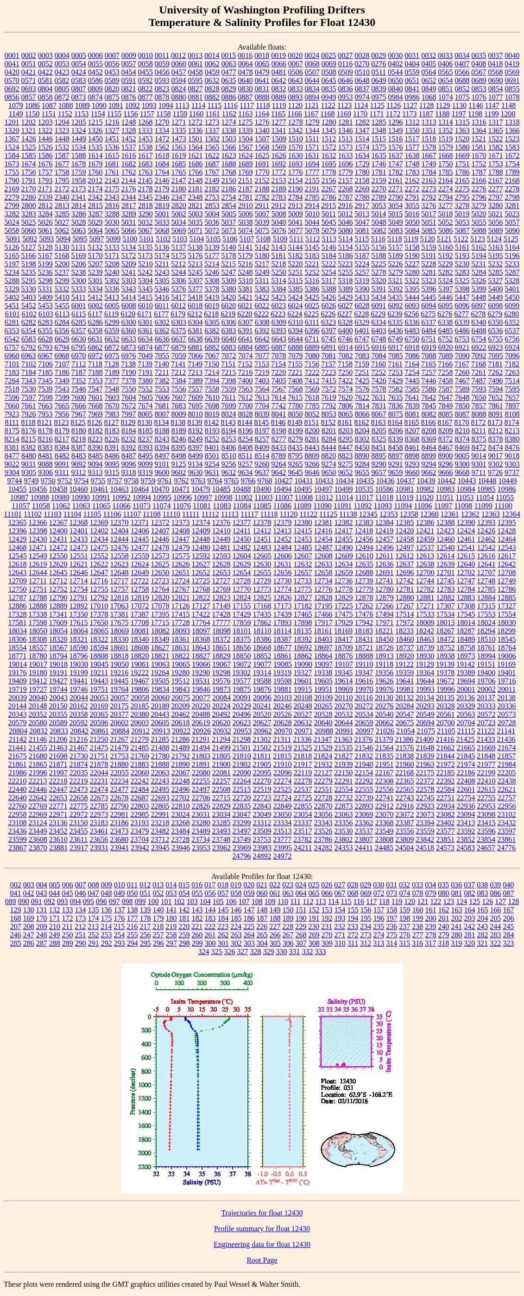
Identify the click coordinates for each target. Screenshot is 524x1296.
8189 (178, 431)
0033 (445, 55)
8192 (195, 431)
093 (62, 901)
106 (231, 901)
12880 (405, 597)
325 (216, 951)
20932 (222, 731)
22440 (17, 789)
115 (346, 901)
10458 (58, 489)
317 (430, 943)
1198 (475, 114)
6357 (78, 331)
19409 (17, 681)
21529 (323, 748)
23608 (38, 839)
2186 (228, 189)
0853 (479, 89)
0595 (195, 80)
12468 (17, 547)
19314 (262, 672)
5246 (212, 272)
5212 (178, 264)
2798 (512, 197)
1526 (45, 147)
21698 (58, 756)
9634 (245, 472)
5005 (228, 214)
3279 (478, 205)
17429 (242, 614)
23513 (282, 831)
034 (430, 885)
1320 (12, 130)
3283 (28, 214)
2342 (95, 197)
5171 (112, 255)
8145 (261, 422)
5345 (145, 289)
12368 (78, 522)
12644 (38, 572)
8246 (178, 439)
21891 (201, 764)
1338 (228, 130)
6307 (245, 322)
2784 (295, 197)
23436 (17, 831)
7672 (128, 406)
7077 (262, 356)
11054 (485, 497)
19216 (119, 672)
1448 (62, 139)
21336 (302, 739)
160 (417, 910)
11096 (423, 506)
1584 (12, 155)
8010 (195, 414)
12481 (221, 547)
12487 (323, 547)
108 (257, 901)
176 (119, 918)
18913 (384, 656)
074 (404, 893)
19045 (99, 664)
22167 (384, 773)
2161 (395, 180)
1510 (295, 139)
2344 (128, 197)
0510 (362, 72)
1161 (212, 114)
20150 (58, 706)
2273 (429, 189)
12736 (343, 581)
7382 (162, 381)
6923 (495, 347)
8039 (262, 414)
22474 (99, 789)
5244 (178, 272)
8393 (145, 447)
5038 (245, 222)
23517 (303, 831)
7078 (278, 356)
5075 (262, 230)
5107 (246, 239)
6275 (428, 314)
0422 (45, 72)
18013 (445, 622)
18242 (425, 631)
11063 (81, 506)
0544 (395, 72)
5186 (345, 255)
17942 (364, 622)
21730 (78, 756)
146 (236, 910)
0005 (78, 55)
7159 (361, 364)
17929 (344, 622)
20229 (242, 706)
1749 (429, 164)
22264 (242, 781)
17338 (38, 614)
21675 (17, 756)
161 (430, 910)
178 (145, 918)
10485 (221, 489)
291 (93, 943)
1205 (78, 122)
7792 (329, 406)
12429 (17, 539)
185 (236, 918)
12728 (241, 581)
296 (158, 943)
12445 (140, 539)
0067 (295, 64)
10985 (486, 489)
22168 (404, 773)
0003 (45, 55)
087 (508, 893)
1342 (295, 130)
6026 (328, 306)
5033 (162, 222)
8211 (479, 431)
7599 (62, 397)
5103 (179, 239)
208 (28, 926)
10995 (162, 497)
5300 (78, 280)
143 (197, 910)
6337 (428, 322)
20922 (181, 731)
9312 (78, 472)
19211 (99, 672)
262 (223, 935)
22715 (221, 798)
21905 (262, 764)
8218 (78, 439)
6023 (278, 306)
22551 (323, 789)
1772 (278, 172)
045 (67, 893)
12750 (17, 589)
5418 (195, 297)
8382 (28, 447)
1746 (379, 164)
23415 (486, 823)
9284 (362, 464)
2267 (329, 189)
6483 (412, 331)
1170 (360, 114)
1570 (295, 147)
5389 (345, 289)
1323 (62, 130)
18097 (201, 631)
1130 (459, 105)
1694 (312, 164)
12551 (78, 556)
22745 (425, 798)
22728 (323, 798)
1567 (245, 147)
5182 (295, 255)
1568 (262, 147)
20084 (221, 698)
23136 (58, 823)
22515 (242, 789)
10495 (303, 489)
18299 (506, 631)
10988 (40, 497)
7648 (462, 397)
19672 (445, 681)
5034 (178, 222)
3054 (395, 205)
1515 (378, 139)
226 (261, 926)
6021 (245, 306)
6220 (244, 314)
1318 (512, 122)
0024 (311, 55)
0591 (128, 80)
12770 (242, 589)
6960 (12, 356)
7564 (262, 389)
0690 (495, 80)
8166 (428, 422)
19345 (343, 672)
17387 (140, 614)
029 (365, 885)
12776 (323, 589)
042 (28, 893)
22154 (363, 773)
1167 (311, 114)
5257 (362, 272)
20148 (38, 706)
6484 (429, 331)
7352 (78, 381)
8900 (445, 456)
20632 (303, 723)
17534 (445, 614)
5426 (328, 297)
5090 (512, 230)
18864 (323, 656)
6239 (394, 314)
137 (119, 910)
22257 (221, 781)
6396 (312, 331)
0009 (128, 55)
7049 (145, 356)
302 (236, 943)
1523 (512, 139)
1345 (329, 130)
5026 (45, 222)
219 (171, 926)
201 (443, 918)
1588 (78, 155)
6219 (228, 314)
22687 (140, 798)
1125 (377, 105)
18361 (180, 639)
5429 (345, 297)
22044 (99, 773)
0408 (478, 64)
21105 (446, 731)
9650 (329, 472)
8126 (95, 422)
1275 (245, 122)
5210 (145, 264)
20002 (486, 689)
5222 (328, 264)
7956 (62, 414)
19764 (119, 689)
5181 (278, 255)
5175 (178, 255)
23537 (364, 831)
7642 (428, 397)
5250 (278, 272)
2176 (128, 189)
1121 (311, 105)
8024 (228, 414)
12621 (78, 564)
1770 (262, 172)
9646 (312, 472)
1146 (475, 105)
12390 (466, 522)
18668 (262, 647)
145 (223, 910)
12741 (384, 581)
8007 (162, 414)
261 (210, 935)
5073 (228, 230)
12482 (242, 547)
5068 (162, 230)
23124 (38, 823)
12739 (363, 581)
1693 (295, 164)
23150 (78, 823)
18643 (201, 647)
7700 (245, 406)
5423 (278, 297)
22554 (344, 789)
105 (218, 901)
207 (15, 926)
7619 (328, 397)
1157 (147, 114)
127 (500, 901)
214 (106, 926)
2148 (195, 180)
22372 (425, 781)
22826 (201, 806)
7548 (112, 389)
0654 (445, 80)
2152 (262, 180)
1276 (262, 122)
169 (28, 918)
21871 (58, 764)
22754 (466, 798)
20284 (405, 706)
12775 (303, 589)
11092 (363, 506)
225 (248, 926)
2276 (479, 189)
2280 (28, 197)
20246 (282, 706)
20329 (466, 706)
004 (41, 885)
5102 (163, 239)
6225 (311, 314)
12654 (242, 572)
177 (132, 918)
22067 (180, 773)
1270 (162, 122)
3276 (428, 205)
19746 (78, 689)
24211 (303, 848)
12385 (405, 522)
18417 (344, 639)
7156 (311, 364)
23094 (466, 814)
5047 (362, 222)
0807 (78, 89)
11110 (171, 514)
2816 (112, 205)
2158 (362, 180)
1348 (379, 130)
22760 (17, 806)
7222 (311, 372)
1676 (45, 164)
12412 (262, 531)
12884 (486, 597)
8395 (178, 447)
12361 (450, 514)
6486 (462, 331)
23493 (221, 831)
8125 (78, 422)
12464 (507, 539)
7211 (162, 372)
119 (396, 901)
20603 (140, 723)
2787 (345, 197)
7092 (479, 356)
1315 (462, 122)
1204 (62, 122)
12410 (221, 531)
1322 (45, 130)
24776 (506, 848)
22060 (140, 773)
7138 (128, 364)
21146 (38, 739)
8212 (495, 431)
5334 (95, 289)
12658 (323, 572)
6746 (345, 339)
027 (339, 885)
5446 (445, 297)
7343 (28, 381)
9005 (462, 456)
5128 (45, 247)
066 (327, 893)
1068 (429, 97)
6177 (161, 314)
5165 (12, 255)
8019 (212, 414)
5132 (95, 247)
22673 (99, 798)
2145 (145, 180)
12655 (262, 572)
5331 (45, 289)
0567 (478, 72)
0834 (312, 89)
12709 (17, 581)
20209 (180, 706)
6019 (211, 306)
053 (171, 893)
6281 (12, 322)
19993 (425, 689)
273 (366, 935)
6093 (411, 306)
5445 (428, 297)
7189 (112, 372)
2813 (62, 205)
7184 (28, 372)
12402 (99, 531)
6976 (128, 356)
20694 (425, 723)
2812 (45, 205)
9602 (178, 472)
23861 (506, 839)
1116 (230, 105)
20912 (140, 731)
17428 (221, 614)
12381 (323, 522)
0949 (329, 97)
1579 (445, 147)
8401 (212, 447)
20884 (120, 731)
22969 (38, 814)
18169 (343, 631)
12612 (404, 556)
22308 (384, 781)
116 (359, 901)
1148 (508, 105)
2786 (329, 197)
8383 (45, 447)
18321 (78, 639)
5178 (228, 255)
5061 (45, 230)
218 (158, 926)
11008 (304, 497)
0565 (445, 72)
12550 (58, 556)
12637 (405, 564)
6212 (194, 314)
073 (392, 893)
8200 (312, 431)
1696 (345, 164)
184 (223, 918)
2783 (278, 197)
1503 (228, 139)
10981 (405, 489)
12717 (119, 581)
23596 (486, 831)
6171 (144, 314)
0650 (395, 80)
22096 (282, 773)
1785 (445, 172)
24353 (344, 848)
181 (184, 918)
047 (93, 893)
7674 (145, 406)
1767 (212, 172)
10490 (262, 489)
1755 (12, 172)
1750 (445, 164)
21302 (262, 739)
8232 (128, 439)
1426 (28, 139)
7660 (12, 406)
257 (158, 935)
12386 (425, 522)
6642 (262, 339)
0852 (462, 89)
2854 (228, 205)
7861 (495, 406)
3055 (411, 205)
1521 (478, 139)
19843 (180, 689)
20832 (38, 731)
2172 (62, 189)
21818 (302, 756)
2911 (262, 205)
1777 (312, 172)
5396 (429, 289)
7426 (379, 381)
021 (261, 885)
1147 (492, 105)
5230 (462, 264)
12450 (242, 539)
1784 (429, 172)
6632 (112, 339)
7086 (412, 356)
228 (287, 926)
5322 (411, 280)
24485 (384, 848)
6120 (127, 314)
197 (392, 918)
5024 (12, 222)
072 (379, 893)
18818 (119, 656)
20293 (425, 706)
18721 (364, 647)
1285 (379, 122)
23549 (384, 831)
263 (236, 935)
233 (352, 926)
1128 (426, 105)
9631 (212, 472)
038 (482, 885)
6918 (412, 347)
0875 (112, 97)
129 (15, 910)
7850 (462, 406)
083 (482, 893)
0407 (462, 64)
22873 (344, 806)
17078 (160, 606)
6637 (178, 339)
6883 (228, 347)
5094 (63, 239)
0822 (145, 89)
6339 (462, 322)
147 (249, 910)
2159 (379, 180)
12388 (445, 522)
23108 (17, 823)
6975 (112, 356)
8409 (262, 447)
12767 (180, 589)
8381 (12, 447)
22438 (507, 781)
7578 (379, 389)
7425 (362, 381)
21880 (119, 764)
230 (313, 926)
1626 (278, 155)
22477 (119, 789)
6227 (344, 314)
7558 (212, 389)
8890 (361, 456)
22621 (507, 789)
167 (508, 910)
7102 (28, 364)
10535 (364, 489)
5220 (295, 264)
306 (288, 943)
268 (301, 935)
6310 (295, 322)
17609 (58, 622)
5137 (178, 247)
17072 (140, 606)
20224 (221, 706)
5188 (379, 255)
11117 (249, 514)
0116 (345, 64)
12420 (404, 531)
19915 (303, 689)
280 (456, 935)
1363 (462, 130)
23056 (323, 814)
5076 (278, 230)
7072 (228, 356)
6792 (28, 347)
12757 (119, 589)
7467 (462, 381)
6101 (12, 314)
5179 (245, 255)
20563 (466, 714)
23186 (119, 823)
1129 (443, 105)
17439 (282, 614)
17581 (17, 622)
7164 (411, 364)
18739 (425, 647)
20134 (425, 698)
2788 (362, 197)
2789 (379, 197)
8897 (395, 456)
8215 (28, 439)
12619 (38, 564)
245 (508, 926)
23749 (241, 839)
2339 (45, 197)
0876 (128, 97)
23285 (221, 823)
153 (327, 910)
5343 (128, 289)
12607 (303, 556)
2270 (379, 189)
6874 (145, 347)
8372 (445, 439)
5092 (29, 239)
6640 (228, 339)
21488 (160, 748)
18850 (242, 656)
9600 (162, 472)
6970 (78, 356)
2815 (95, 205)
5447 (462, 297)
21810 (242, 756)
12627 (201, 564)
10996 (182, 497)
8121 (45, 422)
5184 (329, 255)
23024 (180, 814)
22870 (323, 806)
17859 (242, 622)
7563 (245, 389)
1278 (295, 122)
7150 (211, 364)
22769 (38, 806)
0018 (261, 55)
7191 (145, 372)
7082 (345, 356)
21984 (507, 764)
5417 (178, 297)
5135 (145, 247)
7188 (95, 372)
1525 (28, 147)
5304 (145, 280)
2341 (78, 197)
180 (171, 918)
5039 (262, 222)
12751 (38, 589)
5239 (95, 272)
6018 (195, 306)
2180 (178, 189)
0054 (78, 64)
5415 (145, 297)
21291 (200, 739)
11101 (13, 514)
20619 (201, 723)
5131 (78, 247)
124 (461, 901)
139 (145, 910)
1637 (395, 155)
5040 (278, 222)
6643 (278, 339)
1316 (479, 122)
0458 (195, 72)
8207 (412, 431)
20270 (344, 706)
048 (106, 893)
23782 (302, 839)
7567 (278, 389)
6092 (395, 306)
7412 (312, 381)
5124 (494, 239)
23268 (180, 823)
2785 (312, 197)
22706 (201, 798)
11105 (92, 514)
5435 (395, 297)
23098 (486, 814)
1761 (112, 172)
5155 (362, 247)
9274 (329, 464)
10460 (78, 489)
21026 (385, 731)
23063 (344, 814)
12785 (486, 589)
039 (495, 885)
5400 (495, 289)
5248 (245, 272)
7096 (512, 356)
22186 (465, 773)
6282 (28, 322)
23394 (425, 823)
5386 (312, 289)
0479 (262, 72)
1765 (178, 172)
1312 (412, 122)
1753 (495, 164)
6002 (95, 306)
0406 (445, 64)
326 (229, 951)
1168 (327, 114)
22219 (78, 781)
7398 (228, 381)
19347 (363, 672)
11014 (344, 497)
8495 (145, 456)
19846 (201, 689)
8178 (45, 431)
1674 (28, 164)
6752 (445, 339)
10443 (467, 481)
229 (300, 926)
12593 (221, 556)
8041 (278, 414)
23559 (425, 831)
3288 (112, 214)
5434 (378, 297)
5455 (62, 306)
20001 (466, 689)
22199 (486, 773)
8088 (479, 414)
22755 (486, 798)
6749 (395, 339)
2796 (479, 197)
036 (456, 885)
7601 (95, 397)
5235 (28, 272)
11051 (445, 497)
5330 (28, 289)
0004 (62, 55)
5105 (213, 239)
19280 (180, 672)
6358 (95, 331)
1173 (409, 114)
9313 (95, 472)
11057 (21, 506)
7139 (145, 364)
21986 (17, 773)
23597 (507, 831)
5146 (329, 247)
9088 (45, 464)
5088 (479, 230)
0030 (395, 55)
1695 (329, 164)
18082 (160, 631)
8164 (395, 422)
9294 (429, 464)
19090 (303, 664)
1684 (162, 164)
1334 (162, 130)
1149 (15, 114)
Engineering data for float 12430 (262, 1244)
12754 (78, 589)
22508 (221, 789)
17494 (384, 614)
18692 (303, 647)
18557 (38, 647)
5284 (479, 272)
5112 (312, 239)
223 (222, 926)
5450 (512, 297)
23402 (445, 823)
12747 (465, 581)
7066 (195, 356)
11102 (33, 514)
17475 (344, 614)
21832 (363, 756)
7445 (412, 381)
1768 (228, 172)
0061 (195, 64)
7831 (379, 406)
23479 (140, 831)
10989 (60, 497)
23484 (180, 831)
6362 (162, 331)
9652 (345, 472)
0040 (512, 55)
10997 (203, 497)
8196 (245, 431)
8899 (428, 456)
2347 (178, 197)
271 (340, 935)
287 (41, 943)
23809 (404, 839)
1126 (393, 105)
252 (93, 935)
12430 (38, 539)
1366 (512, 130)
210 (54, 926)
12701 (445, 572)
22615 (486, 789)
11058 (41, 506)
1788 (495, 172)
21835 (384, 756)
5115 (361, 239)
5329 (12, 289)
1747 (395, 164)
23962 (221, 848)
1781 (379, 172)
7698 (212, 406)
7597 (28, 397)
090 (23, 901)
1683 (145, 164)
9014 (478, 456)
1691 (262, 164)
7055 (162, 356)
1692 (278, 164)
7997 (128, 414)
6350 (495, 322)
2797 (495, 197)
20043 (58, 698)
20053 (99, 698)
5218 (278, 264)
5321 (395, 280)
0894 (312, 97)
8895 (378, 456)
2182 (212, 189)
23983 (262, 848)
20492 (221, 714)
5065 (112, 230)
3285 (62, 214)
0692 (12, 89)
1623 (228, 155)
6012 (178, 306)
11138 (348, 514)
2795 (462, 197)
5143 (278, 247)
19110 (364, 664)
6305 (212, 322)
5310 (245, 280)
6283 (45, 322)
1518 (428, 139)
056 (210, 893)
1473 (178, 139)
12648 (119, 572)
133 (67, 910)
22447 (58, 789)
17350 (78, 614)
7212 (178, 372)
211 (67, 926)
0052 (45, 64)
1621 (195, 155)
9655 (362, 472)
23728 (180, 839)
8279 (295, 439)
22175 (425, 773)
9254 (212, 464)
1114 (198, 105)
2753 (212, 197)
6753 (462, 339)
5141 (245, 247)
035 (443, 885)
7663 (45, 406)
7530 (28, 389)
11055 (505, 497)
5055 (479, 222)
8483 (78, 456)
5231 (478, 264)
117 (371, 901)
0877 (145, 97)
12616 (486, 556)
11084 (242, 506)
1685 (178, 164)
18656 (242, 647)
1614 (95, 155)
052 (158, 893)
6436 (395, 331)
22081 (221, 773)
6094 (428, 306)
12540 (445, 547)
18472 (445, 639)
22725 (303, 798)
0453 (112, 72)
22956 (507, 806)
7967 (78, 414)
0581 (45, 80)
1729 (362, 164)
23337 (303, 823)
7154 (278, 364)
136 (106, 910)
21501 (242, 748)
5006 (245, 214)
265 (262, 935)
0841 (412, 89)
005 (54, 885)
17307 (445, 606)
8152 (328, 422)
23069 (364, 814)
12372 (160, 522)
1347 (362, 130)
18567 (58, 647)
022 (274, 885)
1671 (495, 155)
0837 (362, 89)
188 (275, 918)
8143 (228, 422)
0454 (128, 72)
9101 (162, 464)
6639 (212, 339)
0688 (462, 80)
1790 (12, 180)
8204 (362, 431)
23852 (465, 839)
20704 (466, 723)
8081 (412, 414)
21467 (78, 748)
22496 (180, 789)
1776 (295, 172)
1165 (278, 114)
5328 (512, 280)
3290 (145, 214)
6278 (478, 314)
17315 (486, 606)
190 (301, 918)
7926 (28, 414)
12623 (119, 564)
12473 (78, 547)
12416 (323, 531)
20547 (405, 714)
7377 (112, 381)
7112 (78, 364)
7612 (245, 397)
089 (10, 901)
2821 (195, 205)
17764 (201, 622)
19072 (242, 664)
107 (244, 901)
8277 (278, 439)
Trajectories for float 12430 (262, 1213)
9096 (128, 464)
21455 (38, 748)
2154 (295, 180)
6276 (444, 314)
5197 (12, 264)
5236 (45, 272)
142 (184, 910)
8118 (28, 422)
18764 (507, 647)
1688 (228, 164)
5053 (462, 222)
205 (495, 918)
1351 (429, 130)
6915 (362, 347)
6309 (278, 322)
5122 (461, 239)
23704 (139, 839)
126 (487, 901)
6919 (429, 347)
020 (248, 885)
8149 (295, 422)
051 (145, 893)
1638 (412, 155)
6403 (379, 331)
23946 (180, 848)
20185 (140, 706)
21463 (58, 748)
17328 (17, 614)
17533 (425, 614)
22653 (58, 798)
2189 (278, 189)
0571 (28, 80)
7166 (445, 364)
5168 (62, 255)
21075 (426, 731)
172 (67, 918)
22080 (201, 773)
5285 (495, 272)
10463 (119, 489)
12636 (384, 564)
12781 (405, 589)
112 (308, 901)
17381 (119, 614)
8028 (245, 414)
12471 (38, 547)
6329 (361, 322)
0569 (512, 72)
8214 (12, 439)
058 (236, 893)
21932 (323, 764)
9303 (512, 464)
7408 (295, 381)
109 (270, 901)
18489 (466, 639)
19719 (17, 689)
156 (366, 910)
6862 (95, 347)
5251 (295, 272)
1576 (395, 147)
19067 (221, 664)
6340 (478, 322)
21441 (17, 748)
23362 (364, 823)
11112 (210, 514)
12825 (262, 597)
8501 (212, 456)
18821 (160, 656)
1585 (28, 155)
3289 (128, 214)
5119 (411, 239)
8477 (12, 456)
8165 (411, 422)
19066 (201, 664)
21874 (78, 764)
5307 (195, 280)
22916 (405, 806)
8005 (145, 414)
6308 (262, 322)
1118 (263, 105)
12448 (201, 539)
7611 (228, 397)
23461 (99, 831)
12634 (344, 564)
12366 (38, 522)
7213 (195, 372)
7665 (62, 406)
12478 (160, 547)
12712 (58, 581)
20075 (180, 698)
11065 (101, 506)
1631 (312, 155)
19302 (241, 672)
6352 (512, 322)
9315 (112, 472)
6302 (162, 322)
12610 (364, 556)
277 (417, 935)
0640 (245, 80)
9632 (228, 472)
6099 (512, 306)
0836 (345, 89)
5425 (311, 297)
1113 (182, 105)
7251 (361, 372)
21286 (180, 739)
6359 (112, 331)
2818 (145, 205)
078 (417, 893)
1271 (178, 122)
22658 (78, 798)
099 (140, 901)
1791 (28, 180)
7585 (412, 389)
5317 (328, 280)
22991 (160, 814)
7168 (478, 364)
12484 (282, 547)
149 (275, 910)
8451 (379, 447)
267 (288, 935)
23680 (119, 839)
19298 (221, 672)
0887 (245, 97)
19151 (486, 664)
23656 (98, 839)
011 (132, 885)
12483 (262, 547)
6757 (12, 347)
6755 (495, 339)
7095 (495, 356)
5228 (428, 264)
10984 (466, 489)
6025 (311, 306)
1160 (196, 114)
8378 (495, 439)
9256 (228, 464)
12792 (99, 597)
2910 (245, 205)
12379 (282, 522)
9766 (248, 481)
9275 (345, 464)
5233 (512, 264)
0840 (395, 89)
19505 (160, 681)
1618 (162, 155)
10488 (242, 489)
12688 (364, 572)
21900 (221, 764)
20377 (119, 714)
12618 (17, 564)
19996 (445, 689)
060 (262, 893)
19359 (404, 672)
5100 (129, 239)
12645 (58, 572)
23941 (119, 848)
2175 (112, 189)
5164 (512, 247)
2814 (78, 205)
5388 (329, 289)
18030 (507, 622)
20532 (344, 714)
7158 (345, 364)
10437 (406, 481)
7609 (195, 397)
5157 (395, 247)
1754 (512, 164)
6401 (362, 331)
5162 (479, 247)
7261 (478, 372)
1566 (228, 147)
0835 (329, 89)
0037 (495, 55)
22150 (343, 773)
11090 (322, 506)
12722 (139, 581)
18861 (282, 656)
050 (132, 893)
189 (288, 918)
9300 (462, 464)
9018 (512, 456)
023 (287, 885)
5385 (295, 289)
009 (106, 885)
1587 (62, 155)
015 (183, 885)
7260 (462, 372)
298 (184, 943)
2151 (245, 180)
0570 (12, 80)
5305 (162, 280)
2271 (395, 189)
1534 (78, 147)
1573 (345, 147)
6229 (378, 314)
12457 (384, 539)
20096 (262, 698)
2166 (479, 180)
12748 (486, 581)
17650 (99, 622)
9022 (12, 464)
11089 (302, 506)
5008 (278, 214)
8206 (395, 431)
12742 (404, 581)
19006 (507, 656)
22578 (425, 789)
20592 (78, 723)
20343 (17, 714)
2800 (28, 205)
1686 (195, 164)
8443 (312, 447)
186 (249, 918)
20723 (486, 723)
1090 (99, 105)
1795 (62, 180)
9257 (245, 464)
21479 (119, 748)
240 (443, 926)
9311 (62, 472)
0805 (62, 89)
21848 (486, 756)
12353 (388, 514)
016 (196, 885)
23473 (119, 831)
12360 (429, 514)
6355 (45, 331)
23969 (242, 848)
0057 (128, 64)
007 (80, 885)
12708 (507, 572)
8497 (162, 456)
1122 (328, 105)
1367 (12, 139)
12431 (58, 539)
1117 (247, 105)
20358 (78, 714)
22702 (180, 798)
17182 (303, 606)
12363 (490, 514)
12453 (303, 539)
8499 (195, 456)
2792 (429, 197)
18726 (384, 647)
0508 (329, 72)
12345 (368, 514)
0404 (411, 64)
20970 (283, 731)
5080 (345, 230)
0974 (362, 97)
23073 (425, 814)
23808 (384, 839)
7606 (162, 397)
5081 (362, 230)
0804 (45, 89)
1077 (495, 97)
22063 (160, 773)
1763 (145, 172)
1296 (395, 122)
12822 (201, 597)
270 (327, 935)
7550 (128, 389)
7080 (312, 356)
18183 (363, 631)
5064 (95, 230)
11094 (403, 506)
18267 (445, 631)
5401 (512, 289)
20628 (282, 723)
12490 (344, 547)
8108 (512, 414)
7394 (212, 381)
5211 (162, 264)
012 (145, 885)
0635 (228, 80)
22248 (180, 781)
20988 (324, 731)
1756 (28, 172)
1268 (145, 122)
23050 (282, 814)
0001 (12, 55)
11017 (364, 497)
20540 (384, 714)
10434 (344, 481)
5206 (78, 264)
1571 (312, 147)
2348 (195, 197)
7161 (395, 364)
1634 (362, 155)
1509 (278, 139)
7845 (429, 406)
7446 (429, 381)
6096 (462, 306)
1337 (212, 130)
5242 (145, 272)
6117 (95, 314)
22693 (160, 798)
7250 (345, 372)
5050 (412, 222)
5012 (345, 214)
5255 (345, 272)
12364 (511, 514)
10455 (17, 489)
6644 (295, 339)
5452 (28, 306)
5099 (113, 239)
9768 (265, 481)
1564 (195, 147)
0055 (95, 64)
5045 (329, 222)
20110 (344, 698)
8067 (379, 414)
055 (197, 893)
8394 (162, 447)
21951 (384, 764)
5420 (228, 297)
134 (80, 910)
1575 (379, 147)
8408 (245, 447)
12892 (78, 606)
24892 (262, 856)
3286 (78, 214)
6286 (95, 322)
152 (314, 910)
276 (404, 935)
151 (301, 910)
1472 (162, 139)
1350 (412, 130)
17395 (160, 614)
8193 (212, 431)
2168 (512, 180)
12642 (507, 564)
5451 (12, 306)
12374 (201, 522)
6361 (145, 331)
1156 (130, 114)
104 (205, 901)
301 (223, 943)
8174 (512, 422)
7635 (395, 397)
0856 (12, 97)
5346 (162, 289)
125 (474, 901)
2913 (295, 205)
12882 (445, 597)
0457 (178, 72)
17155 (242, 606)
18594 (99, 647)
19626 (384, 681)
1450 (95, 139)
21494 (201, 748)
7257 (428, 372)
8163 (378, 422)
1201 (12, 122)
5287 (512, 272)
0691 (512, 80)
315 (404, 943)
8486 (112, 456)
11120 (288, 514)
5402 (12, 297)
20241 (262, 706)
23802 (343, 839)
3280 (495, 205)
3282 (12, 214)
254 (119, 935)
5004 (212, 214)
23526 (323, 831)
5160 (445, 247)
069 (366, 893)
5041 (295, 222)
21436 (506, 739)
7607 (178, 397)
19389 (465, 672)
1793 (45, 180)
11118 (269, 514)
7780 (295, 406)
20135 (445, 698)
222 (209, 926)
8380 (512, 439)
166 (495, 910)
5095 (79, 239)
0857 (28, 97)
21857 (506, 756)
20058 (140, 698)
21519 (282, 748)
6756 (512, 339)
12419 (384, 531)
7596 (12, 397)
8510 (228, 456)
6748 (378, 339)
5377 (195, 289)
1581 (479, 147)
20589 (58, 723)
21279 (139, 739)
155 (353, 910)
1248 (128, 122)
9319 (145, 472)
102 (179, 901)
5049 (395, 222)
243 (482, 926)
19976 (384, 689)
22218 (58, 781)
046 (80, 893)
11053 (464, 497)
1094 (165, 105)
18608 (140, 647)
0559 (411, 72)
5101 (146, 239)
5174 (162, 255)
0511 (379, 72)
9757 (114, 481)
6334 (378, 322)
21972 (445, 764)
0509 (345, 72)
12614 (445, 556)
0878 (162, 97)
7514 (512, 381)
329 (268, 951)
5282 (445, 272)
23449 (38, 831)
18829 (221, 656)
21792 (180, 756)
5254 (329, 272)
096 (101, 901)
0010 (145, 55)
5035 (195, 222)
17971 (384, 622)
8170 (462, 422)
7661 (28, 406)
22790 (119, 806)
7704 (262, 406)
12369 (99, 522)
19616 (364, 681)
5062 (62, 230)
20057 (119, 698)
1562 (162, 147)
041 (15, 893)
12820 (160, 597)
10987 (19, 497)
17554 (507, 614)
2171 (45, 189)
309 (327, 943)
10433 (324, 481)
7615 (295, 397)
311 (352, 943)
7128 (111, 364)
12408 (180, 531)
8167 (445, 422)
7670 (112, 406)
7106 (45, 364)
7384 (178, 381)
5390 (362, 289)
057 (223, 893)
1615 (112, 155)
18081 (140, 631)
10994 (142, 497)
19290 (200, 672)
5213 (195, 264)
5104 (196, 239)
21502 (262, 748)
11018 (384, 497)
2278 (512, 189)
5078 (312, 230)
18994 (486, 656)
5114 (345, 239)
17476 (364, 614)
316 (417, 943)
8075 (395, 414)
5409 (45, 297)
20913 (161, 731)
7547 (95, 389)
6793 (45, 347)
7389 (195, 381)
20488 (201, 714)
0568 (495, 72)
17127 (201, 606)
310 (340, 943)
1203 (45, 122)
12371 (140, 522)
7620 (345, 397)
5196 (512, 255)
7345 (45, 381)
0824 (178, 89)
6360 (128, 331)
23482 (160, 831)
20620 (221, 723)
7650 (478, 397)
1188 (442, 114)
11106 (112, 514)
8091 (495, 414)
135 (93, 910)
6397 (329, 331)
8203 (345, 431)
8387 (78, 447)
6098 (495, 306)
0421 (28, 72)
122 (435, 901)
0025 (328, 55)
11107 (132, 514)
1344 (312, 130)
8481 (45, 456)
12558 (119, 556)
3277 (445, 205)
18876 (344, 656)
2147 (178, 180)
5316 (311, 280)
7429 (395, 381)
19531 (201, 681)
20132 (404, 698)
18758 (466, 647)
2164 (445, 180)
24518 (425, 848)
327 (242, 951)
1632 (329, 155)
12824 (242, 597)
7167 (462, 364)
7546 (78, 389)
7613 (261, 397)
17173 (282, 606)
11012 (324, 497)
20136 (465, 698)
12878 (364, 597)
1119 (279, 105)
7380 (145, 381)
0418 (495, 64)
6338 (445, 322)
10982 (425, 489)
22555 (364, 789)
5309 (228, 280)
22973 (99, 814)
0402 (395, 64)
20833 (59, 731)
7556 (178, 389)
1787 (479, 172)
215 (119, 926)
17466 (323, 614)
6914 (345, 347)
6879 (178, 347)
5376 (178, 289)
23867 (17, 848)
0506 (295, 72)
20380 (140, 714)
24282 (323, 848)
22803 (140, 806)
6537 (512, 331)
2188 (262, 189)
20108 (303, 698)
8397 (195, 447)
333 (320, 951)
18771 (17, 656)
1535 (95, 147)
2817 (128, 205)
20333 (486, 706)
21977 (486, 764)
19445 (119, 681)
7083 (362, 356)
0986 (412, 97)
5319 (361, 280)
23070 (384, 814)
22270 (262, 781)
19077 (262, 664)
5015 (395, 214)
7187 (78, 372)
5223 (345, 264)
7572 (329, 389)
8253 (228, 439)
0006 (95, 55)
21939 (344, 764)
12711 (38, 581)
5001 (162, 214)
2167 (495, 180)
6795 (78, 347)
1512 (328, 139)
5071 (195, 230)
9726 (495, 472)
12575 (180, 556)
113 (320, 901)
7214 (211, 372)
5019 (462, 214)
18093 (180, 631)
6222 (261, 314)
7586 (429, 389)
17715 (160, 622)
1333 (145, 130)
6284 (62, 322)
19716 (507, 681)
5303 (128, 280)
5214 (211, 264)
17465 (303, 614)
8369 (429, 439)
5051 (429, 222)
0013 (195, 55)
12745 (445, 581)
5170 (95, 255)
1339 (245, 130)
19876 (262, 689)
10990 (80, 497)
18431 (364, 639)
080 (443, 893)
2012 (95, 180)
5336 (112, 289)
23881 (58, 848)
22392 (445, 781)
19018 (58, 664)
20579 (17, 723)
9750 (48, 481)
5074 (245, 230)
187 (262, 918)
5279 (395, 272)
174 (93, 918)
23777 (282, 839)
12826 (282, 597)
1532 (62, 147)
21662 (445, 748)
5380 (228, 289)
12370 (119, 522)
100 (153, 901)
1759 (78, 172)
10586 (384, 489)
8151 (311, 422)
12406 (140, 531)
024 (300, 885)
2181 (195, 189)
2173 (78, 189)
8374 (462, 439)
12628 (221, 564)
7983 (112, 414)
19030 (78, 664)
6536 (495, 331)
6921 (462, 347)
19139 (445, 664)
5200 (62, 264)
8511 (245, 456)
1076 (479, 97)
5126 (12, 247)
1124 (361, 105)
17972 (405, 622)
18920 (405, 656)
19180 (38, 672)
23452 (58, 831)
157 (379, 910)
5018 (445, 214)
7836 (395, 406)
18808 (99, 656)
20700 (445, 723)
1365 (495, 130)
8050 (295, 414)
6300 (128, 322)
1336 (195, 130)
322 (495, 943)
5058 (12, 230)
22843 (262, 806)
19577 (242, 681)
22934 (445, 806)
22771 (58, 806)
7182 (512, 364)
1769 (245, 172)
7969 (95, 414)
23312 (262, 823)
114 (333, 901)
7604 (128, 397)
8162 (361, 422)
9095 (112, 464)
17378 (99, 614)
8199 (295, 431)
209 (41, 926)
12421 (425, 531)
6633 (128, 339)
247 (28, 935)
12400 (58, 531)
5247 (228, 272)
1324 (78, 130)
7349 (62, 381)
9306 (45, 472)
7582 (395, 389)
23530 (344, 831)
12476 (119, 547)
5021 (495, 214)
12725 (200, 581)
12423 (445, 531)
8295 (345, 439)
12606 (282, 556)
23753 (262, 839)
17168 (262, 606)
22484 (140, 789)
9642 (278, 472)
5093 (46, 239)
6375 (178, 331)
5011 (329, 214)
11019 (404, 497)
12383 (364, 522)
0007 (112, 55)
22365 (405, 781)
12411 (242, 531)
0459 (212, 72)
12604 (242, 556)
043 (41, 893)
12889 (58, 606)
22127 (323, 773)
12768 (201, 589)
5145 (312, 247)
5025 (28, 222)
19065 (180, 664)
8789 (278, 456)
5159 (429, 247)
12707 (486, 572)
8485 (95, 456)
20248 (303, 706)
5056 (495, 222)
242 (469, 926)
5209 (128, 264)
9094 (95, 464)
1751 (462, 164)
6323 (328, 322)
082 (469, 893)
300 (210, 943)
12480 (201, 547)
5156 (379, 247)
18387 (282, 639)
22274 (282, 781)
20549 (425, 714)
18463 (425, 639)
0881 (195, 97)
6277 (461, 314)
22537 (303, 789)
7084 (379, 356)
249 (54, 935)
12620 (58, 564)
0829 (228, 89)
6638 (195, 339)
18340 (140, 639)
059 (249, 893)
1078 (512, 97)
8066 (362, 414)
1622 (212, 155)
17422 (201, 614)
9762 (181, 481)
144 (210, 910)
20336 (507, 706)
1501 (195, 139)
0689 (479, 80)
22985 (140, 814)
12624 (140, 564)
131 (41, 910)
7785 (312, 406)
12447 (180, 539)
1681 (112, 164)
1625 (262, 155)
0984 (395, 97)
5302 (112, 280)
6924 (512, 347)
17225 (344, 606)
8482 (62, 456)
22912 (384, 806)
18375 (242, 639)
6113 (62, 314)
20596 (99, 723)
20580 (38, 723)
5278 (379, 272)
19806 (140, 689)
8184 (128, 431)
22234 (119, 781)
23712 (160, 839)
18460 (405, 639)
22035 (78, 773)
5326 (478, 280)
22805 (160, 806)
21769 (140, 756)
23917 (78, 848)
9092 (78, 464)
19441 (78, 681)
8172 (478, 422)
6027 (345, 306)
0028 (361, 55)
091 (36, 901)
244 (495, 926)
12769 (221, 589)
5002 (178, 214)
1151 (48, 114)
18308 (38, 639)
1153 (81, 114)
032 (404, 885)
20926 (201, 731)
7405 (278, 381)
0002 (28, 55)
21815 (282, 756)
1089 (82, 105)
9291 (395, 464)
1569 (278, 147)
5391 (379, 289)
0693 (28, 89)
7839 (412, 406)
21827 (343, 756)
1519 (445, 139)
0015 (228, 55)
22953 (486, 806)
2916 (345, 205)
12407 (160, 531)
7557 (195, 389)
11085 (262, 506)
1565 (212, 147)
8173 (495, 422)
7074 (245, 356)
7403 (262, 381)
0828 (212, 89)
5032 (145, 222)
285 (15, 943)
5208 (112, 264)
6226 (328, 314)
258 (171, 935)
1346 (345, 130)
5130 (62, 247)
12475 (99, 547)
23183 (99, 823)
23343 (323, 823)
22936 (466, 806)
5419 (211, 297)
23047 (242, 814)
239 (430, 926)
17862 (262, 622)
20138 (506, 698)
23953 (201, 848)
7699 (228, 406)
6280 (511, 314)
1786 (462, 172)
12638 (425, 564)
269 (314, 935)
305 (275, 943)
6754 (478, 339)
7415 (329, 381)
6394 (295, 331)
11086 (282, 506)
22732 (344, 798)
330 (281, 951)
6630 (78, 339)
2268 (345, 189)
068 (353, 893)
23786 (323, 839)
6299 (112, 322)
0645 (329, 80)
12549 (38, 556)
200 (430, 918)
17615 (78, 622)
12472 (58, 547)
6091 (378, 306)
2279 (12, 197)
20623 (242, 723)
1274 (228, 122)
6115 (78, 314)
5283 (462, 272)
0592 (145, 80)
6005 (112, 306)
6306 (228, 322)
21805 (221, 756)
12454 (323, 539)
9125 (178, 464)
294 (132, 943)
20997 (364, 731)
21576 (405, 748)
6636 (162, 339)
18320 (58, 639)
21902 (242, 764)
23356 (344, 823)
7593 (479, 389)
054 (184, 893)
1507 (262, 139)
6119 (111, 314)
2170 (28, 189)
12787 (17, 597)
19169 (506, 664)
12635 (364, 564)
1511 (312, 139)
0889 (278, 97)
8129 (128, 422)
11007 (283, 497)
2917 (361, 205)
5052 (445, 222)
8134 (161, 422)
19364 (425, 672)
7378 (128, 381)
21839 (425, 756)
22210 (17, 781)
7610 (212, 397)
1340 (262, 130)
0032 (428, 55)
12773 (262, 589)
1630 (295, 155)
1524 (12, 147)
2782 (262, 197)
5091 (13, 239)
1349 (395, 130)
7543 (62, 389)
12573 (160, 556)
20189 (160, 706)
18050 (38, 631)
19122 (404, 664)
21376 (363, 739)
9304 (12, 472)
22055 (119, 773)
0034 (462, 55)
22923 (425, 806)
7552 (145, 389)
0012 (178, 55)
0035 (478, 55)
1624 (245, 155)
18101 (242, 631)
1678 (78, 164)
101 (166, 901)
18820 (140, 656)
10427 (283, 481)
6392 (262, 331)
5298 (45, 280)
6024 (295, 306)
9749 (31, 481)
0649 (379, 80)
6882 (212, 347)
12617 (506, 556)
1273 (212, 122)
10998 (223, 497)
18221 (384, 631)
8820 (328, 456)
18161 (323, 631)
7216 (245, 372)
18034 (17, 631)
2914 (311, 205)
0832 (278, 89)
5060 (28, 230)
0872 (62, 97)
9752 (64, 481)
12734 (323, 581)
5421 (245, 297)
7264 (12, 381)
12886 (17, 606)
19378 (445, 672)
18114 (282, 631)
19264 (160, 672)
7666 (78, 406)
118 (384, 901)
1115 (214, 105)
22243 (160, 781)
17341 (58, 614)
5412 (95, 297)
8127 (111, 422)
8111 (12, 422)
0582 (62, 80)
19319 (282, 672)
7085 (395, 356)
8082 (429, 414)
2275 (462, 189)
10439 (426, 481)
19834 (160, 689)
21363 (343, 739)
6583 (28, 339)
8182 (95, 431)
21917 (303, 764)
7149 (195, 364)
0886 (228, 97)
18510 (486, 639)
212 (80, 926)
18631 (180, 647)
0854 (495, 89)
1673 (12, 164)
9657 (379, 472)
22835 (242, 806)
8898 (411, 456)
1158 (163, 114)
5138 (195, 247)
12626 (180, 564)
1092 (132, 105)
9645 (295, 472)
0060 (178, 64)
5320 (378, 280)
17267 (405, 606)
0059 (162, 64)
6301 (145, 322)
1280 (329, 122)
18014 (466, 622)
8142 (211, 422)
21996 (38, 773)
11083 (222, 506)
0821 (128, 89)
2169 (12, 189)
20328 (445, 706)
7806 (345, 406)
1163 (245, 114)
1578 (429, 147)
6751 (428, 339)
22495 (160, 789)
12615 (465, 556)
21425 (465, 739)
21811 (262, 756)
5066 (128, 230)
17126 (180, 606)
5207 (95, 264)
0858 (45, 97)
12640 (466, 564)
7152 (245, 364)
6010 (145, 306)
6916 (379, 347)
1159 (179, 114)
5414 (128, 297)
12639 (445, 564)
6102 (29, 314)
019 (235, 885)
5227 (411, 264)
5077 (295, 230)
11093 (383, 506)
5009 (295, 214)
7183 (12, 372)
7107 (62, 364)
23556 (405, 831)
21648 (425, 748)
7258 (445, 372)
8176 (28, 431)
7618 (311, 397)
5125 (511, 239)
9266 (312, 464)
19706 (486, 681)
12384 (384, 522)
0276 (378, 64)
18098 (221, 631)
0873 (78, 97)
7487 (479, 381)
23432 (507, 823)
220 (183, 926)
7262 (495, 372)
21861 (17, 764)
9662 (429, 472)
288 (54, 943)
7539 (45, 389)
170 (41, 918)
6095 (445, 306)
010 (119, 885)
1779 (345, 172)
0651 (412, 80)
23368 (384, 823)
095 (88, 901)
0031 (411, 55)
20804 (18, 731)
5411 (78, 297)
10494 (282, 489)
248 (41, 935)
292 (106, 943)
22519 (262, 789)
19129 (425, 664)
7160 (378, 364)
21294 (221, 739)
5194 (479, 255)
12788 (38, 597)
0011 (162, 55)
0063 (228, 64)
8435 (295, 447)
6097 (478, 306)
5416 (161, 297)
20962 (262, 731)
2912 (278, 205)
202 (456, 918)
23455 (78, 831)
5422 (261, 297)
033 (417, 885)
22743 (405, 798)
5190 (412, 255)
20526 (282, 714)
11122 (308, 514)
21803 (201, 756)
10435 (365, 481)
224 (235, 926)
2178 (145, 189)
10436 (385, 481)
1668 (445, 155)
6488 (479, 331)
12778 (344, 589)
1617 (145, 155)
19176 (17, 672)
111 (295, 901)
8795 (295, 456)
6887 (278, 347)
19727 (38, 689)
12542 (486, 547)
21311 (282, 739)
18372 (221, 639)
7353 (95, 381)
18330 (119, 639)
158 (392, 910)
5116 (378, 239)
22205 (506, 773)
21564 (384, 748)
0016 (245, 55)
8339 (395, 439)
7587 (445, 389)
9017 (495, 456)
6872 (112, 347)
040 (508, 885)
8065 (345, 414)
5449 (495, 297)
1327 (112, 130)
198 (404, 918)
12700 (425, 572)
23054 (303, 814)
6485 (445, 331)
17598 (38, 622)
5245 (195, 272)
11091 (343, 506)
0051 (28, 64)
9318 (128, 472)
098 (127, 901)
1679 (95, 164)
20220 (201, 706)
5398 (462, 289)
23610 (58, 839)
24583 (465, 848)
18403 (323, 639)
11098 (463, 506)
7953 (45, 414)
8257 (262, 439)
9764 (215, 481)
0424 (78, 72)
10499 (344, 489)
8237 (145, 439)
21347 (323, 739)
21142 (17, 739)
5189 (395, 255)
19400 (486, 672)
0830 (245, 89)
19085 (282, 664)
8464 (429, 447)
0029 (378, 55)
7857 (479, 406)
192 (327, 918)
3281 (512, 205)
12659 (344, 572)
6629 (62, 339)
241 (456, 926)
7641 (411, 397)
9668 (462, 472)
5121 (444, 239)
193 (340, 918)
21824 (323, 756)
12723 (160, 581)
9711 (479, 472)
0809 (95, 89)
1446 (45, 139)
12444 (119, 539)
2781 (245, 197)
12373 (180, 522)
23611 (78, 839)
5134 (128, 247)
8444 (329, 447)
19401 (506, 672)
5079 (329, 230)
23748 (221, 839)
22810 (180, 806)
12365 (17, 522)
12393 (486, 522)
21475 (99, 748)
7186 (62, 372)
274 (379, 935)
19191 (58, 672)
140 (158, 910)
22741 (384, 798)
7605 (145, 397)
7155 (295, 364)
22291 (344, 781)
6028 (361, 306)
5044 (312, 222)
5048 (379, 222)
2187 (245, 189)
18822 (180, 656)
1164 (262, 114)
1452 (128, 139)
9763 (198, 481)
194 (353, 918)
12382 (344, 522)
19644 (425, 681)
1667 (429, 155)
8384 (62, 447)
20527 (303, 714)
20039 (17, 698)
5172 (128, 255)
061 (275, 893)
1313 (429, 122)
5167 (45, 255)
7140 (161, 364)
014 (171, 885)
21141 (506, 731)
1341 (278, 130)
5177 (212, 255)
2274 (445, 189)
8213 (512, 431)
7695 (195, 406)
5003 (195, 214)
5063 (78, 230)
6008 (128, 306)
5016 (411, 214)
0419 (512, 64)
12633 (323, 564)
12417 (343, 531)
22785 (99, 806)
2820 (178, 205)
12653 (221, 572)
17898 (303, 622)
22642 (38, 798)
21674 (507, 748)
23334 (282, 823)
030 (378, 885)
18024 (486, 622)
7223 (328, 372)
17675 (119, 622)
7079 (295, 356)
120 (409, 901)
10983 (445, 489)
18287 (465, 631)
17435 (262, 614)
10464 (140, 489)
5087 (462, 230)
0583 (78, 80)
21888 (160, 764)
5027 (62, 222)
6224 (294, 314)
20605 (160, 723)
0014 (211, 55)
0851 (445, 89)
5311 (262, 280)
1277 (278, 122)
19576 (221, 681)
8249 (195, 439)
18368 (201, 639)
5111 (296, 239)
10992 (121, 497)
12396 (17, 531)
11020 (424, 497)
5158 (412, 247)
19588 (262, 681)
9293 (412, 464)
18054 (58, 631)
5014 (378, 214)
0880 (178, 97)
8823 (345, 456)
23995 (282, 848)
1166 (294, 114)
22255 (201, 781)
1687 (212, 164)
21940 (364, 764)
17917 (323, 622)
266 (275, 935)
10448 (487, 481)
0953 (345, 97)
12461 (466, 539)
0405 (428, 64)
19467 (140, 681)
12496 (384, 547)
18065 (99, 631)
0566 (462, 72)
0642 (278, 80)
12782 (425, 589)
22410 (486, 781)
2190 (295, 189)
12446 (160, 539)
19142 (465, 664)
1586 (45, 155)
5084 (412, 230)
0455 (145, 72)
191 (314, 918)
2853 (212, 205)
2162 (412, 180)
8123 (61, 422)
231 (326, 926)
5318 (345, 280)
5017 (428, 214)
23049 (262, 814)
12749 (506, 581)
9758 (131, 481)
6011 (162, 306)
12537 (425, 547)
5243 (162, 272)
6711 (312, 339)
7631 (378, 397)
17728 (180, 622)
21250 (98, 739)
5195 (495, 255)
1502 (212, 139)
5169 (78, 255)
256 (145, 935)
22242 (140, 781)
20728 (507, 723)
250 (67, 935)
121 (422, 901)
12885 (507, 597)
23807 (363, 839)
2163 (429, 180)
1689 (245, 164)
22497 (201, 789)
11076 (181, 506)
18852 (262, 656)
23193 (140, 823)
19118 (384, 664)
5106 (229, 239)
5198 (28, 264)
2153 (278, 180)
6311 (312, 322)
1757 (45, 172)
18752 (445, 647)
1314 (445, 122)
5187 (362, 255)
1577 (412, 147)
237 (404, 926)
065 (314, 893)
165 (482, 910)
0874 (95, 97)
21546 (364, 748)
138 (132, 910)
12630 (262, 564)
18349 (160, 639)
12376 (221, 522)
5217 (261, 264)
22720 (242, 798)
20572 (486, 714)
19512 (180, 681)
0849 (429, 89)
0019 (278, 55)
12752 (58, 589)
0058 (145, 64)
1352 (445, 130)
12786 (507, 589)
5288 (12, 280)
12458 (405, 539)
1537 (128, 147)
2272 (412, 189)
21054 (405, 731)
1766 (195, 172)
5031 (128, 222)
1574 (362, 147)
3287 (95, 214)
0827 (195, 89)
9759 (148, 481)
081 (456, 893)
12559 (140, 556)
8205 (379, 431)
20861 (99, 731)
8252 (212, 439)
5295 (28, 280)
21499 (221, 748)
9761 (165, 481)
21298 (241, 739)
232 (339, 926)
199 (417, 918)
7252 (378, 372)
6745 (328, 339)
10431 (304, 481)
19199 (78, 672)
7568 (295, 389)
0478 (245, 72)
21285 (160, 739)
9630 (195, 472)
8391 (112, 447)
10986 (507, 489)
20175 (119, 706)
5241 (128, 272)
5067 (145, 230)
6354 (28, 331)
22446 (38, 789)
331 (294, 951)
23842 (425, 839)
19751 (99, 689)
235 (378, 926)
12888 (38, 606)
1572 (329, 147)
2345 (145, 197)
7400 (245, 381)
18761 (486, 647)
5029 (95, 222)
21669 (486, 748)
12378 (262, 522)
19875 (242, 689)
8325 (379, 439)
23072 (405, 814)
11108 (152, 514)
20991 (344, 731)
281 (469, 935)
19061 (140, 664)
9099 (145, 464)
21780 (160, 756)
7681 (162, 406)
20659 (364, 723)
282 (482, 935)
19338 (323, 672)
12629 (242, 564)
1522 (495, 139)
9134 (195, 464)
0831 (262, 89)
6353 (12, 331)
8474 (495, 447)
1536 (112, 147)
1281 (345, 122)
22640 (17, 798)
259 (184, 935)
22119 (303, 773)
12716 (98, 581)
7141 (178, 364)
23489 (201, 831)
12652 (201, 572)
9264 (278, 464)
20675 (405, 723)
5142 (262, 247)
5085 (429, 230)
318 (443, 943)
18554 (17, 647)
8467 (445, 447)
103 (192, 901)
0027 (345, 55)
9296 (445, 464)
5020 (478, 214)
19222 (139, 672)
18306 (17, 639)
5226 (395, 264)
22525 (282, 789)
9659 (395, 472)
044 (54, 893)
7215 (228, 372)
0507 (312, 72)
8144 (245, 422)
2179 (162, 189)
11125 (328, 514)
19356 (384, 672)
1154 (97, 114)
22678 (119, 798)
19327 (302, 672)
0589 (112, 80)
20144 (17, 706)
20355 (58, 714)
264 (249, 935)
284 (508, 935)
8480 (28, 456)
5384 (278, 289)
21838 (404, 756)
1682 (128, 164)
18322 (99, 639)
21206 (58, 739)
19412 (38, 681)
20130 (384, 698)
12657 (303, 572)
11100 (503, 506)
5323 (428, 280)
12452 (282, 539)
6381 (195, 331)
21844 (445, 756)
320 (469, 943)
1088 (65, 105)
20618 (180, 723)
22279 (323, 781)
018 (222, 885)
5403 (28, 297)
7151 (228, 364)
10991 (101, 497)
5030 (112, 222)
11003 (263, 497)
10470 (160, 489)
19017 (38, 664)
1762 (128, 172)
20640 (323, 723)
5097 (96, 239)
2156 (329, 180)
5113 (329, 239)
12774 (282, 589)
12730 (282, 581)
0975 (379, 97)
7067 (212, 356)
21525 (303, 748)
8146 (278, 422)
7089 (445, 356)
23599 (17, 839)
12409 (201, 531)
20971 (303, 731)
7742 (278, 406)
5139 (212, 247)
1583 (512, 147)
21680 (38, 756)
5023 (512, 214)
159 (404, 910)
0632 (212, 80)
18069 (119, 631)
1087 (49, 105)
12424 (465, 531)
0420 (12, 72)
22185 (445, 773)
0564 (428, 72)
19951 (323, 689)
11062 (61, 506)
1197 (458, 114)
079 (430, 893)
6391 (245, 331)
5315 (295, 280)
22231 (99, 781)
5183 (312, 255)
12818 (119, 597)
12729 (262, 581)
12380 (303, 522)
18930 (425, 656)
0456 (162, 72)
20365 (99, 714)
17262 (364, 606)
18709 (344, 647)
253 (106, 935)
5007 (262, 214)
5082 (379, 230)
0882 (212, 97)
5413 (111, 297)
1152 (65, 114)
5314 (278, 280)
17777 (221, 622)
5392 (395, 289)
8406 (228, 447)
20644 (344, 723)
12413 (282, 531)
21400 (425, 739)
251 (80, 935)
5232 (495, 264)
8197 (262, 431)
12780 (384, 589)
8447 (345, 447)
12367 (58, 522)
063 (288, 893)
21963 (425, 764)
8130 (145, 422)
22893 (364, 806)
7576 (362, 389)
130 (28, 910)
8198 (278, 431)
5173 (145, 255)
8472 (479, 447)
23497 (242, 831)
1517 (411, 139)
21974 (466, 764)
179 (158, 918)
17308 (466, 606)
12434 (99, 539)
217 (145, 926)
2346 (162, 197)
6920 (445, 347)
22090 (242, 773)
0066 (278, 64)
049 (119, 893)
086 (495, 893)
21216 (78, 739)
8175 (12, 431)
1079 (15, 105)
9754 (81, 481)
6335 (395, 322)
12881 (425, 597)
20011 (507, 689)
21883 (140, 764)
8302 (362, 439)
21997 (58, 773)
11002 (243, 497)
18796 (78, 656)
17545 (466, 614)
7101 (12, 364)
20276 (384, 706)
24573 (445, 848)
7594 (495, 389)
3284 (45, 214)
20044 (78, 698)
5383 (262, 289)
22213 (38, 781)
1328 (128, 130)
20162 (78, 706)
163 (456, 910)
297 (171, 943)
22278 (303, 781)
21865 (38, 764)
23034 (221, 814)
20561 (445, 714)
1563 (178, 147)
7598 (45, 397)
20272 (364, 706)
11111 (191, 514)
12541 (466, 547)
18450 (384, 639)
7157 (328, 364)
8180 (78, 431)
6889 (312, 347)
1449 (78, 139)
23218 (160, 823)
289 (67, 943)
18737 (405, 647)
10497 (323, 489)
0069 (329, 64)
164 (469, 910)
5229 (445, 264)
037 (469, 885)
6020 (228, 306)
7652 (495, 397)
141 (171, 910)
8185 (145, 431)
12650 (160, 572)
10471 (180, 489)
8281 (312, 439)
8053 (329, 414)
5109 (279, 239)
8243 (162, 439)
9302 (495, 464)
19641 (405, 681)
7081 (329, 356)
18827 (201, 656)
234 (365, 926)
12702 (466, 572)
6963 (28, 356)
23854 (486, 839)
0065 (262, 64)
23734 (200, 839)
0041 (12, 64)
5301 (95, 280)
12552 (99, 556)
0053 (62, 64)
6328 (345, 322)
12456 (364, 539)
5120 (427, 239)
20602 (119, 723)
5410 (62, 297)
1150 (32, 114)
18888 (364, 656)
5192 (445, 255)
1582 (495, 147)
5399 (479, 289)
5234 (12, 272)
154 (340, 910)
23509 (262, 831)
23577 (445, 831)
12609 (344, 556)
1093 (149, 105)
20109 (323, 698)
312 (365, 943)
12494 (364, 547)
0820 (112, 89)
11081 (202, 506)
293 (119, 943)
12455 (344, 539)
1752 (479, 164)
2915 (328, 205)
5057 (512, 222)
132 (54, 910)
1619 (178, 155)
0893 (295, 97)
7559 (228, 389)
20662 (384, 723)
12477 (140, 547)
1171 (376, 114)
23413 (466, 823)
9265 (295, 464)
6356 (62, 331)
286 (28, 943)
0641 (262, 80)
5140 (228, 247)
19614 (344, 681)
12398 (38, 531)
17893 (282, 622)
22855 (303, 806)
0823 (162, 89)
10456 (38, 489)
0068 (312, 64)
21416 (445, 739)
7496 (495, 381)
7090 (462, 356)
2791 (412, 197)
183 (210, 918)
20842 (79, 731)
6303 (178, 322)
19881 (282, 689)
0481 (278, 72)
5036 (212, 222)
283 (495, 935)
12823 (221, 597)
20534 (364, 714)
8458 (395, 447)
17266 (384, 606)
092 (49, 901)
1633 (345, 155)
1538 (145, 147)
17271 (425, 606)
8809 (311, 456)
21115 (466, 731)
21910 (282, 764)
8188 (162, 431)
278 (430, 935)
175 (106, 918)
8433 (278, 447)
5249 (262, 272)
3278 (462, 205)
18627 (160, 647)
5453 (45, 306)
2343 (112, 197)
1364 (479, 130)
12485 (303, 547)
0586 (95, 80)
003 (28, 885)
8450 (362, 447)
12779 (364, 589)
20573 (507, 714)
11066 (121, 506)
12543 (507, 547)
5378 (212, 289)
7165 (428, 364)
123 (448, 901)
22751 (445, 798)
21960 (405, 764)
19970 (364, 689)
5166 (28, 255)
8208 (429, 431)
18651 (221, 647)
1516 (395, 139)
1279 (312, 122)
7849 (445, 406)
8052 (312, 414)
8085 (445, 414)
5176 (195, 255)
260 (197, 935)
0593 (162, 80)
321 (482, 943)
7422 (345, 381)
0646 (345, 80)
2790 (395, 197)
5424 (295, 297)
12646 (78, 572)
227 (274, 926)
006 (67, 885)
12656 (282, 572)
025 (313, 885)
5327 (495, 280)
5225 (378, 264)
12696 (405, 572)
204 (482, 918)
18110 (262, 631)
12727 (221, 581)
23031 (201, 814)
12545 (17, 556)
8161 (345, 422)
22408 (466, 781)
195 (366, 918)
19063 (160, 664)
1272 (195, 122)
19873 (221, 689)
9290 (379, 464)
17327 (507, 606)
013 (158, 885)
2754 (228, 197)
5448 (478, 297)
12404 (119, 531)
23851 (445, 839)
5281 (429, 272)
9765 (231, 481)
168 (15, 918)
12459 (425, 539)
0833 (295, 89)
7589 (462, 389)
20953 (242, 731)
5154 (345, 247)
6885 (262, 347)
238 (417, 926)
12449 (221, 539)
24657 (486, 848)
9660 (412, 472)
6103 (45, 314)
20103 (282, 698)
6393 (278, 331)
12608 (323, 556)
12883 (466, 597)
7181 (495, 364)
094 (75, 901)
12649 (140, 572)
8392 (128, 447)
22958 (17, 814)
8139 (195, 422)
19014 (17, 664)
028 (352, 885)
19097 (323, 664)
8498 (178, 456)
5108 (263, 239)
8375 (479, 439)
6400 (345, 331)
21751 (99, 756)
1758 (62, 172)
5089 (495, 230)
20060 (160, 698)
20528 (323, 714)
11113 (230, 514)
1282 (362, 122)
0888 (262, 97)
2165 (462, 180)
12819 (140, 597)
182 (197, 918)
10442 (446, 481)
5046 (345, 222)
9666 (445, 472)
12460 (445, 539)
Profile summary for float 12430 (262, 1229)
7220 (278, 372)
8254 (245, 439)
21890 (180, 764)
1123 (344, 105)
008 (93, 885)
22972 (78, 814)
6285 (78, 322)
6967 (45, 356)
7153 (261, 364)
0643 (295, 80)
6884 (245, 347)
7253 (395, 372)
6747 (361, 339)
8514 (261, 456)
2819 (162, 205)
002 (15, 885)
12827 (303, 597)
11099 (483, 506)
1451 (112, 139)
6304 (195, 322)
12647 (99, 572)
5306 (178, 280)
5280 (412, 272)
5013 (361, 214)
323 (508, 943)
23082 (445, 814)
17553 (486, 614)
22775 (78, 806)
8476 (512, 447)
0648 (362, 80)
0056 (112, 64)
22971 (58, 814)
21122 (486, 731)
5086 (445, 230)
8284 (329, 439)
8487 (128, 456)
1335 (178, 130)
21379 (384, 739)
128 (513, 901)
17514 (405, 614)
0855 (512, 89)
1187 (426, 114)
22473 (78, 789)
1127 (410, 105)
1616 (128, 155)
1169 (344, 114)
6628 (45, 339)
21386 (404, 739)
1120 (295, 105)
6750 (411, 339)
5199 (45, 264)
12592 (201, 556)
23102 (507, 814)
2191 (312, 189)
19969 (344, 689)
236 (391, 926)
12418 (363, 531)
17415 (180, 614)
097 (114, 901)
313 (378, 943)
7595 (512, 389)
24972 (282, 856)
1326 (95, 130)
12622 (99, 564)
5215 (228, 264)
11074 (161, 506)
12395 (507, 522)
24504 (404, 848)
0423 (62, 72)
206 (508, 918)
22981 (119, 814)
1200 (508, 114)
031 (391, 885)
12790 (58, 597)
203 (469, 918)
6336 (411, 322)
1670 (479, 155)
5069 (178, 230)
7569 (312, 389)
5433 (361, 297)
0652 (429, 80)
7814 (362, 406)
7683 (178, 406)
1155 (114, 114)
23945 (160, 848)
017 (209, 885)
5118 (394, 239)
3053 (378, 205)
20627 (262, 723)
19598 (282, 681)
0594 (178, 80)
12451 (262, 539)
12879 (384, 597)
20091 (242, 698)
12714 (78, 581)
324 (203, 951)
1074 (445, 97)
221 (196, 926)
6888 (295, 347)
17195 (323, 606)
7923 (12, 414)
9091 (62, 464)
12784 (466, 589)
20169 (99, 706)
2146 (162, 180)
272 (353, 935)
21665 (466, 748)
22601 (466, 789)
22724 (282, 798)
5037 (228, 222)
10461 (99, 489)
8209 (445, 431)
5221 (311, 264)
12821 (180, 597)
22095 (262, 773)
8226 (112, 439)
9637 (262, 472)
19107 (344, 664)
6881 (195, 347)
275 (392, 935)
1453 (145, 139)
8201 (329, 431)
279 (443, 935)
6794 (62, 347)
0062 (212, 64)
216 (132, 926)
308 (314, 943)
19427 (58, 681)
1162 (229, 114)
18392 (303, 639)
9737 (512, 472)
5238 (78, 272)
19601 (303, 681)
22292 (364, 781)
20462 (180, 714)
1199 (491, 114)
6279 (494, 314)
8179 (62, 431)
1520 (462, 139)
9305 (28, 472)
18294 (486, 631)
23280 (201, 823)
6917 (395, 347)
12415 (302, 531)
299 (197, 943)
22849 (282, 806)
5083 (395, 230)
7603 (112, 397)
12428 (506, 531)
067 (340, 893)
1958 (78, 180)
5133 (112, 247)
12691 (384, 572)
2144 (128, 180)
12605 (262, 556)
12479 (180, 547)
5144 (295, 247)
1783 (412, 172)
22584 (445, 789)
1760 (95, 172)
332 (307, 951)
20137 (486, 698)
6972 (95, 356)
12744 (425, 581)
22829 (221, 806)
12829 (344, 597)
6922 (479, 347)
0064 (245, 64)
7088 (429, 356)
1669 (462, 155)
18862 (303, 656)
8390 (95, 447)
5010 (312, 214)
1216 (112, 122)
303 (249, 943)
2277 (495, 189)
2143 (112, 180)
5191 (429, 255)
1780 (362, 172)
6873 (128, 347)
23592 (466, 831)
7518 (12, 389)
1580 (462, 147)
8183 (112, 431)
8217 (62, 439)
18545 (507, 639)
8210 (462, 431)
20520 (262, 714)
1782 (395, 172)
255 (132, 935)
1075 (462, 97)
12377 (242, 522)
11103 (53, 514)
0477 (228, 72)
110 (283, 901)
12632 (303, 564)
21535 (344, 748)
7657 (512, 397)
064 (301, 893)
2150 (228, 180)
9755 (98, 481)
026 (326, 885)
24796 (242, 856)
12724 (180, 581)
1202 (28, 122)
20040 (38, 698)
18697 (323, 647)
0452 (95, 72)
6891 (329, 347)
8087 (462, 414)
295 (145, 943)
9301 (479, 464)
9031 (28, 464)
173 (80, 918)
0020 (295, 55)
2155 (312, 180)
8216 (45, 439)
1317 (495, 122)
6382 (212, 331)
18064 (78, 631)
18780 (38, 656)
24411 (364, 848)
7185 (45, 372)
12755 (99, 589)
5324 (445, 280)
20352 (38, 714)
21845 (465, 756)
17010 (99, 606)
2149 (212, 180)
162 (443, 910)
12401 (78, 531)
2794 (445, 197)
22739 (364, 798)
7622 (361, 397)
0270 (361, 64)
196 (379, 918)
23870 (38, 848)
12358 (409, 514)
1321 (28, 130)
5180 (262, 255)
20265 (323, 706)
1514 (361, 139)
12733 (302, 581)
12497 (405, 547)
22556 (384, 789)
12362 (470, 514)
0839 (379, 89)
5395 (412, 289)
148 (262, 910)
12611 (384, 556)
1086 (32, 105)
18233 (404, 631)
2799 (12, 205)
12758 (140, 589)
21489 (180, 748)
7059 (178, 356)
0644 (312, 80)
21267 (119, 739)
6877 (162, 347)
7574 (345, 389)
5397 (445, 289)
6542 (12, 339)
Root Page (261, 1260)
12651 (180, 572)
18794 (58, 656)
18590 (78, 647)
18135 (302, 631)
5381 (245, 289)
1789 (512, 172)
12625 (160, 564)
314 (391, 943)
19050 (119, 664)
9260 (262, 464)
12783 (445, 589)
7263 (512, 372)
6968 (62, 356)
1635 (379, 155)
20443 (160, 714)
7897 (512, 406)
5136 (162, 247)
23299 (242, 823)
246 (15, 935)
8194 (228, 431)
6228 (361, 314)
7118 (95, 364)
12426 (486, 531)
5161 (462, 247)
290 (80, 943)
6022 (261, 306)
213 (93, 926)
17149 (221, 606)
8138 (178, 422)
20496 (242, 714)
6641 (245, 339)
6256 (411, 314)
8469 (462, 447)
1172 (393, 114)
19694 (466, 681)
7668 (95, 406)
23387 (405, 823)
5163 (495, 247)
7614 (278, 397)
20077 (201, 698)
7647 (445, 397)
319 (456, 943)
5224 (361, 264)
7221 (295, 372)
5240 (112, 272)
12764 (160, 589)
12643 (17, 572)
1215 (95, 122)
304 (262, 943)
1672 (512, 155)
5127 (28, 247)
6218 (211, 314)
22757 (507, 798)
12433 (78, 539)
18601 (119, 647)
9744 (14, 481)
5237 (62, 272)
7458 (445, 381)
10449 (508, 481)
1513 (345, 139)
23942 (140, 848)
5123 (477, 239)
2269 (362, 189)
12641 (486, 564)
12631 (282, 564)
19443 (99, 681)
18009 (425, 622)
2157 (345, 180)
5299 (62, 280)
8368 (412, 439)
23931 (99, 848)
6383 (228, 331)
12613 (425, 556)
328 (255, 951)
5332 (62, 289)
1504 (245, 139)
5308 (212, 280)
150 (288, 910)
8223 (95, 439)
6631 (95, 339)
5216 (245, 264)
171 (54, 918)
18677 (282, 647)
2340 (62, 197)
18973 (466, 656)
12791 (78, 597)
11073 (142, 506)
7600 (78, 397)
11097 (443, 506)
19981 (405, 689)
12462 (486, 539)
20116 (364, 698)
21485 (140, 748)
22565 (405, 789)
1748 (412, 164)
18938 (445, 656)
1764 (162, 172)
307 (301, 943)
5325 (462, 280)
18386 (262, 639)
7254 (411, 372)
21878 (99, 764)
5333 (78, 289)
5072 (212, 230)
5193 (462, 255)
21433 (486, 739)
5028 (78, 222)
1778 (329, 172)
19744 (58, 689)
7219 (261, 372)
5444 (411, 297)
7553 (162, 389)
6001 (78, 306)
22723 (262, 798)
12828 (323, 597)
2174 (95, 189)
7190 (128, 372)
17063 (119, 606)
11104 (72, 514)
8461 (412, 447)
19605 (323, 681)
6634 (145, 339)
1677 (62, 164)
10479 (201, 489)
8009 (178, 414)
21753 (119, 756)
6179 (177, 314)
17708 (140, 622)
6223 (278, 314)
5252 (312, 272)
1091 (115, 105)
